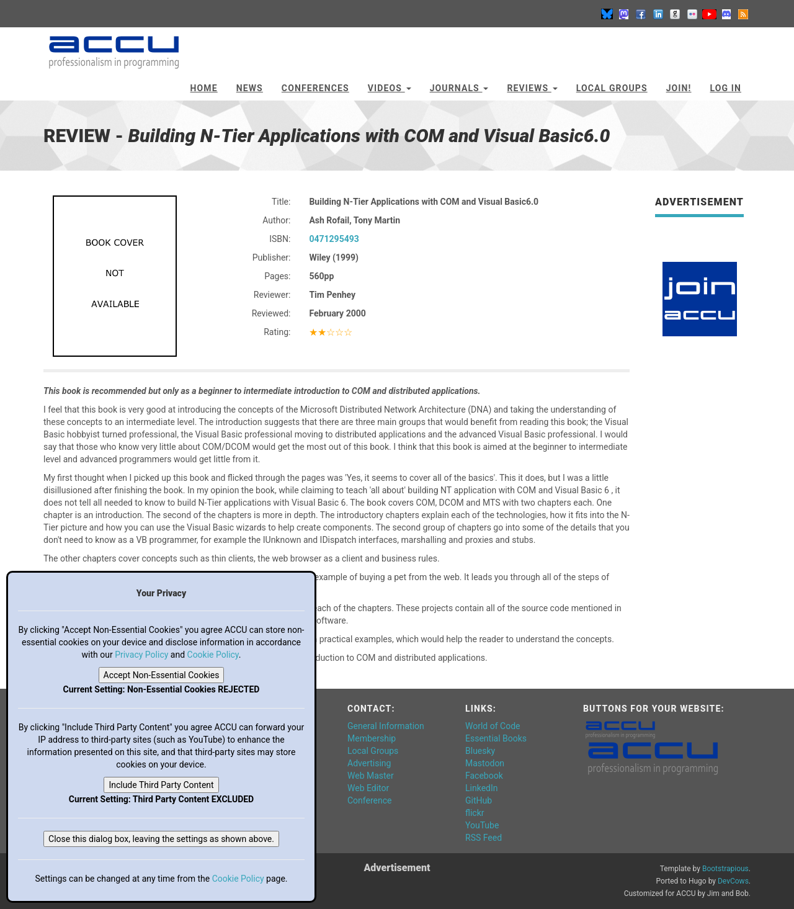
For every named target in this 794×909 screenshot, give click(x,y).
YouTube (482, 825)
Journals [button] (459, 88)
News (249, 88)
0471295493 (334, 239)
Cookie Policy (213, 655)
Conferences (315, 88)
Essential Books (496, 738)
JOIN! (679, 88)
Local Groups (612, 88)
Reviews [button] (532, 88)
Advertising (369, 763)
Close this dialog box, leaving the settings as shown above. (161, 839)
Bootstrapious (725, 868)
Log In (725, 88)
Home (204, 88)
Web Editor (368, 788)
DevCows (733, 881)
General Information (385, 726)
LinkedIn (481, 788)
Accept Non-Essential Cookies (162, 675)
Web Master (370, 776)
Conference (369, 800)
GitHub (478, 800)
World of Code (492, 726)
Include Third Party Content (161, 785)
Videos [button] (389, 88)
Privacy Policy (141, 655)
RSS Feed (483, 838)
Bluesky (480, 751)
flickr (474, 813)
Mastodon (484, 763)
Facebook (484, 776)
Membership (371, 738)
